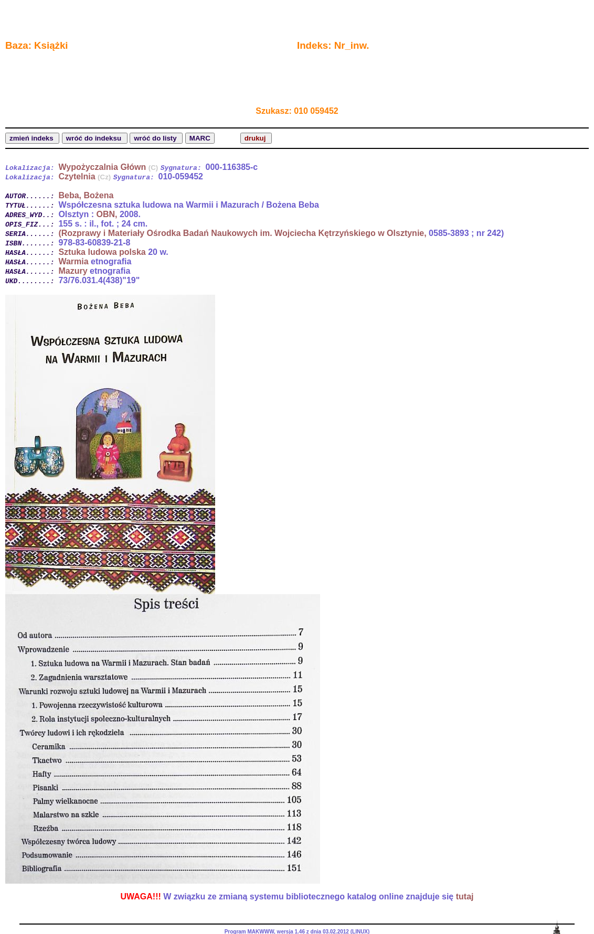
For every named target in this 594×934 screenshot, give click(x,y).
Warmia (73, 261)
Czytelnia (84, 176)
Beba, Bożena (85, 195)
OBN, (106, 214)
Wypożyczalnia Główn (108, 167)
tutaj (465, 896)
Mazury (72, 270)
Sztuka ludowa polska (101, 252)
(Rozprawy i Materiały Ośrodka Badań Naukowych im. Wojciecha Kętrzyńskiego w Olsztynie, (242, 233)
